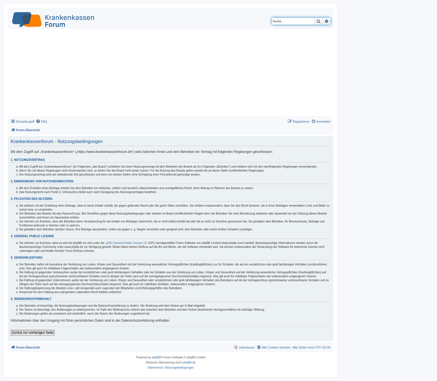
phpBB (156, 357)
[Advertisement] (170, 74)
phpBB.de (189, 362)
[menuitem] (41, 121)
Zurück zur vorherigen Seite (32, 333)
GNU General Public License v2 (126, 242)
